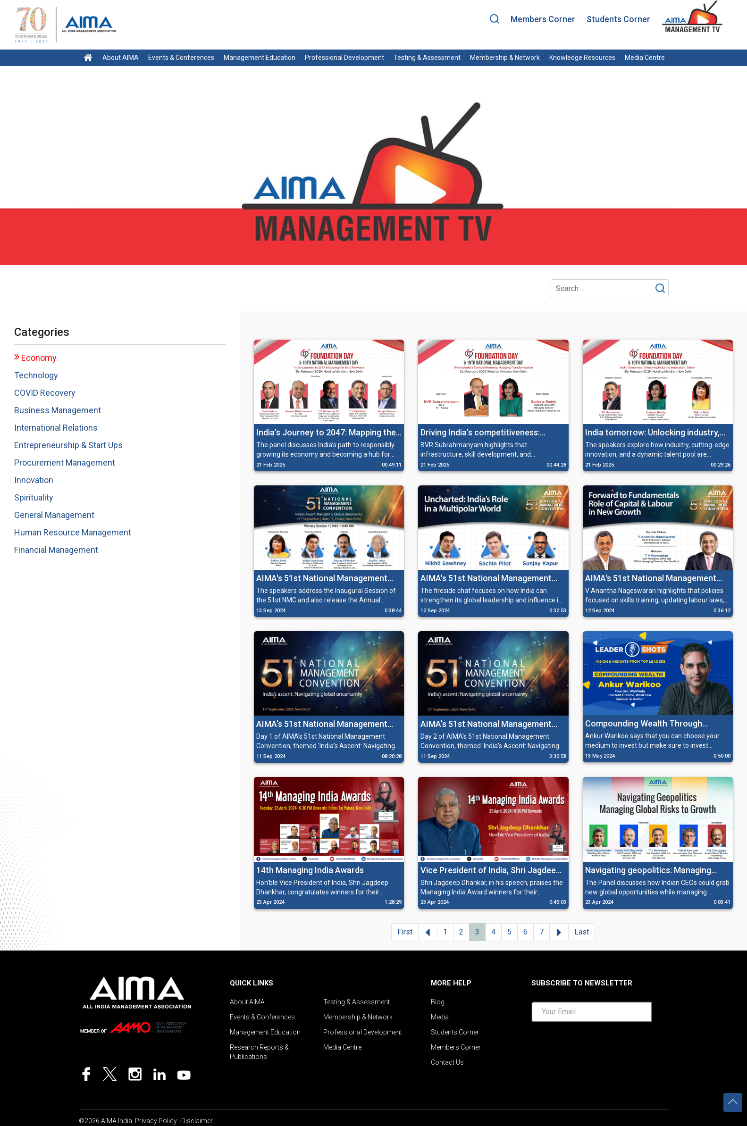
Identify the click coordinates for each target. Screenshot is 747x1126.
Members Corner (543, 19)
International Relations (56, 428)
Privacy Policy (156, 1121)
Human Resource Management (72, 532)
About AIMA (120, 57)
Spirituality (33, 497)
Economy (39, 358)
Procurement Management (64, 462)
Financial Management (56, 550)
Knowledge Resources (582, 57)
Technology (36, 375)
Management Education (259, 57)
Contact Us (447, 1062)
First (404, 931)
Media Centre (645, 57)
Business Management (57, 410)
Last (581, 931)
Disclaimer (196, 1121)
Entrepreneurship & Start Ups (68, 445)
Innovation (33, 480)
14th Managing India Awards (310, 870)
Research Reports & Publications (259, 1051)
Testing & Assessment (427, 57)
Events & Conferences (181, 57)
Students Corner (618, 19)
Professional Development (344, 57)
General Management (54, 515)
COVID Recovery (45, 393)
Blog (438, 1002)
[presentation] (603, 1048)
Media (440, 1017)
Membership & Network (505, 57)
